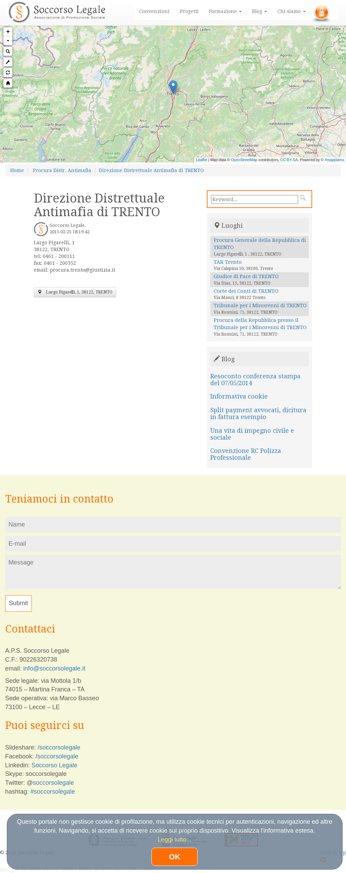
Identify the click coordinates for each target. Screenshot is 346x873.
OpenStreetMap (244, 160)
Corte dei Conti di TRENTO (246, 291)
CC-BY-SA (289, 160)
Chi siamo (291, 11)
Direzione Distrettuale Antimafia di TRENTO (151, 170)
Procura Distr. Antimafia (62, 170)
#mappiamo (334, 160)
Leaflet (201, 160)
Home (17, 170)
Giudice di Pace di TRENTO (246, 276)
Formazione (225, 11)
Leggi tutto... (174, 839)
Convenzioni (154, 11)
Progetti (189, 11)
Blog (259, 11)
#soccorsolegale (52, 791)
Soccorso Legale (54, 765)
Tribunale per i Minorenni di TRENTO (260, 305)
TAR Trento (228, 262)
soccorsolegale (59, 747)
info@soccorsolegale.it (54, 668)
